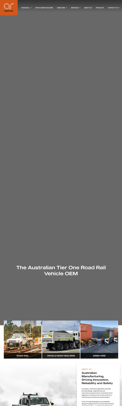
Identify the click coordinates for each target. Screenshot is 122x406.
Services (75, 8)
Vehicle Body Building (44, 8)
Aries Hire (62, 8)
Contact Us (114, 8)
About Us (88, 8)
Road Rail (26, 8)
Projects (100, 8)
